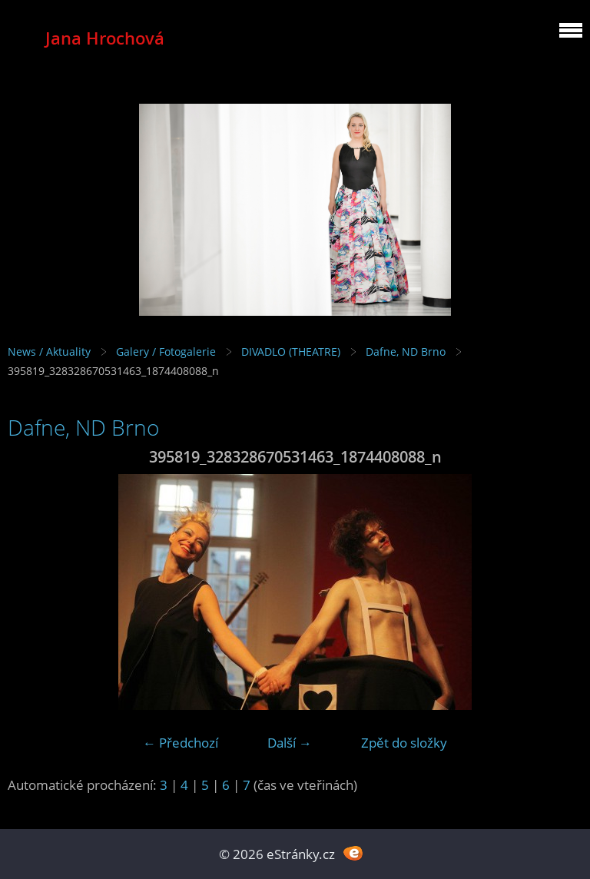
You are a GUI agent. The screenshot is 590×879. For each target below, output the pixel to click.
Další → (289, 742)
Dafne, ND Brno (406, 351)
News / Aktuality (49, 351)
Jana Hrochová (104, 38)
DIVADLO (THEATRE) (290, 351)
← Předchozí (180, 742)
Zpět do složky (404, 742)
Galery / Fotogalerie (166, 351)
